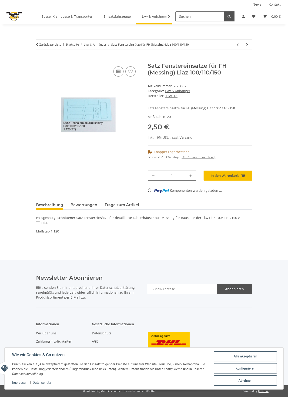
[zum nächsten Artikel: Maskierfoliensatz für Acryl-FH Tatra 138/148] (247, 45)
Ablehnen (245, 380)
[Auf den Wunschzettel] (130, 71)
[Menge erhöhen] (191, 175)
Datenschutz (42, 382)
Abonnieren (234, 289)
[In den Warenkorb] (40, 60)
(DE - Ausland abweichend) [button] (198, 157)
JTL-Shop (263, 391)
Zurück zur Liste (50, 44)
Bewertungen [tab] (83, 205)
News (257, 4)
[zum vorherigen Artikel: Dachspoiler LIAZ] (237, 45)
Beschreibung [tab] (49, 205)
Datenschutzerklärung (117, 287)
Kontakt (275, 4)
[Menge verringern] (153, 175)
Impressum (20, 382)
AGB (95, 341)
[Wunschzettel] (253, 16)
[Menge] (172, 175)
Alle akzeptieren (245, 356)
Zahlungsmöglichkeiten (54, 341)
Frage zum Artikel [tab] (122, 205)
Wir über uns (46, 333)
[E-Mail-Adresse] (182, 289)
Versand (186, 137)
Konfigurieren (245, 368)
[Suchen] (199, 16)
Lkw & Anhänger (177, 91)
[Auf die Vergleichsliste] (118, 71)
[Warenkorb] (271, 16)
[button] (243, 16)
